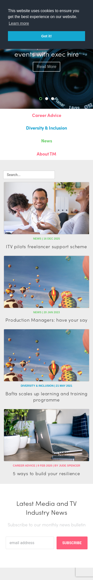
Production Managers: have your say (46, 320)
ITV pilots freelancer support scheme (46, 246)
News (46, 140)
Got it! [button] (46, 36)
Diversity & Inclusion (46, 128)
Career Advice (46, 115)
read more (46, 67)
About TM (46, 154)
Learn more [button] (19, 23)
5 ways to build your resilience (46, 473)
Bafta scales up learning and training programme (46, 396)
